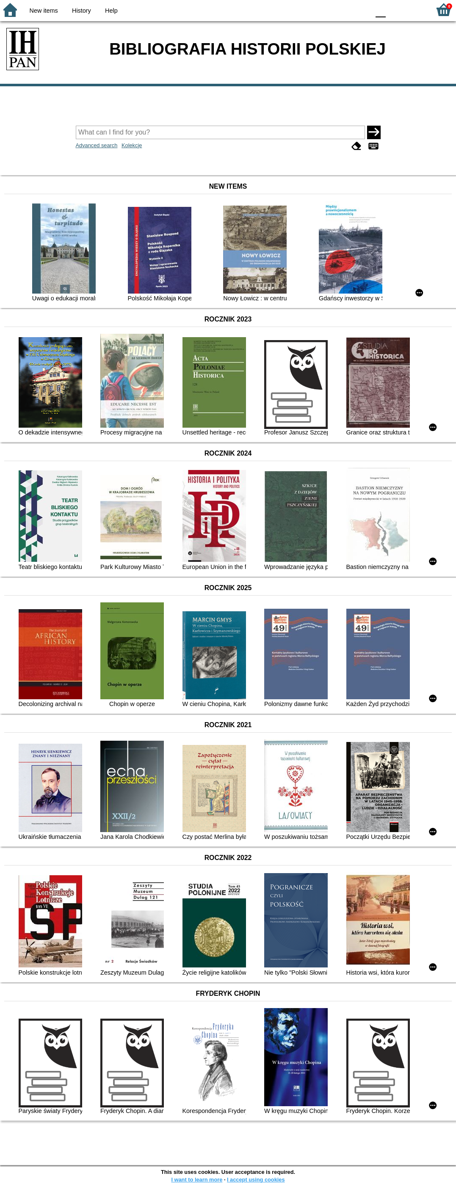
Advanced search (97, 145)
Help (111, 10)
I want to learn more (196, 1179)
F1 (395, 9)
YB (343, 9)
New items (44, 10)
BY (361, 9)
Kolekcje (132, 145)
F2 (415, 9)
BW (326, 9)
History (81, 10)
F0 (380, 9)
